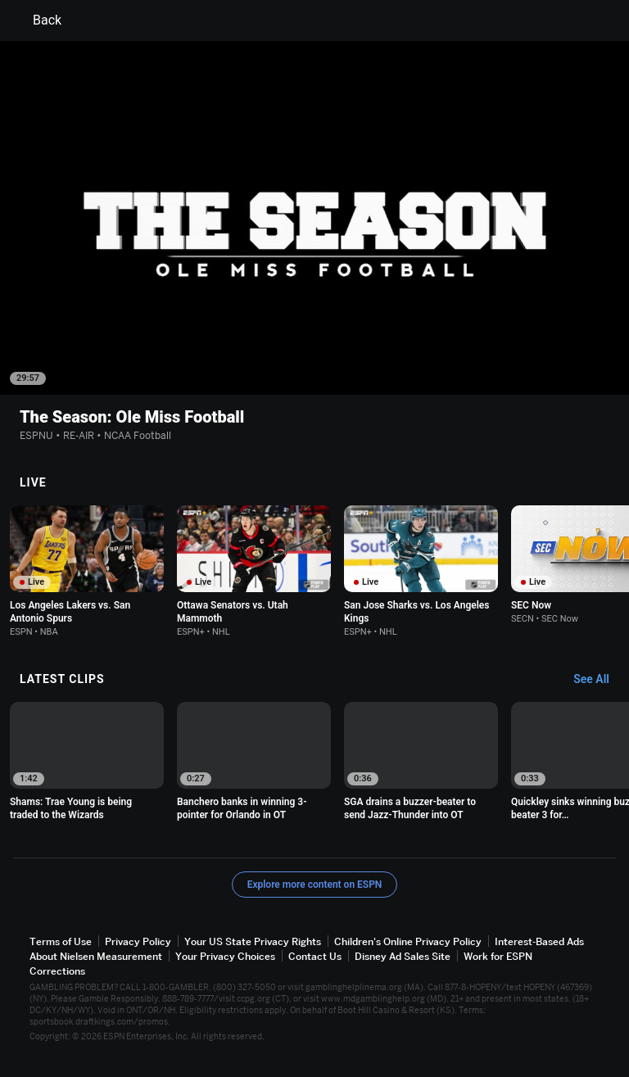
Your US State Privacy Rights (252, 941)
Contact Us (315, 956)
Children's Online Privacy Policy (408, 941)
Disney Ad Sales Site (402, 956)
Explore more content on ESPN (314, 884)
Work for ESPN (498, 956)
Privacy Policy (138, 941)
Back (37, 20)
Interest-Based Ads (539, 941)
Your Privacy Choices (225, 956)
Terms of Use (60, 941)
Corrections (57, 971)
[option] (87, 571)
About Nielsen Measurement (95, 956)
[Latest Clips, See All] (599, 680)
